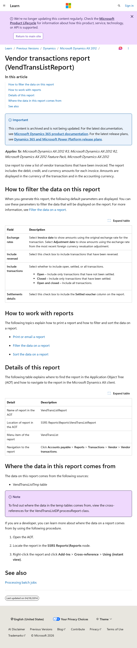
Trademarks (15, 635)
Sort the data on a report (30, 354)
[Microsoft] (68, 5)
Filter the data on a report (47, 209)
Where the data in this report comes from (34, 101)
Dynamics (49, 48)
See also (13, 106)
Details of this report (21, 95)
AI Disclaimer (16, 629)
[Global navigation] (4, 5)
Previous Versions (27, 48)
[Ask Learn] (121, 48)
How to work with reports (24, 90)
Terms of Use (115, 629)
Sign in (129, 6)
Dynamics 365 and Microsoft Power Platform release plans (58, 139)
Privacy (94, 629)
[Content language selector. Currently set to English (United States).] (27, 619)
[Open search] (119, 5)
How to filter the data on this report (31, 84)
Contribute (78, 629)
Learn (8, 48)
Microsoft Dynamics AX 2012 (78, 48)
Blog (60, 629)
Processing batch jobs (21, 582)
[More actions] (128, 48)
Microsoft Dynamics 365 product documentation (51, 133)
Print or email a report (29, 336)
